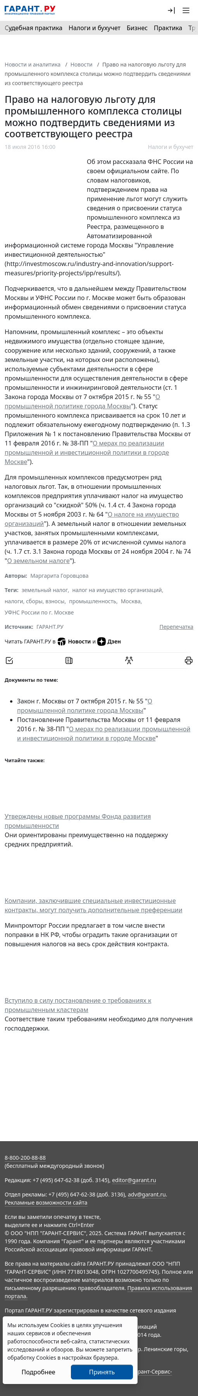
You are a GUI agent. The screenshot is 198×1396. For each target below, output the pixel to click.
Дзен (109, 641)
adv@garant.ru (147, 1194)
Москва (131, 601)
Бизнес (137, 28)
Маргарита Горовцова (59, 575)
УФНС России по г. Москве (39, 612)
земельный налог (45, 590)
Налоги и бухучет (95, 28)
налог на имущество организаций (117, 590)
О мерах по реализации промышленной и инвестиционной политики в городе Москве (87, 452)
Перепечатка (176, 626)
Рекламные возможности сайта (46, 1202)
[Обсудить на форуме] (129, 660)
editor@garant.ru (134, 1180)
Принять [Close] (102, 1372)
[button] (171, 10)
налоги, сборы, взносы (34, 601)
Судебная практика (33, 28)
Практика (168, 28)
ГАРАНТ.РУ (50, 626)
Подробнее (38, 1372)
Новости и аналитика (32, 64)
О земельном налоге (38, 560)
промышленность (92, 601)
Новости (82, 64)
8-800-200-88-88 (25, 1157)
